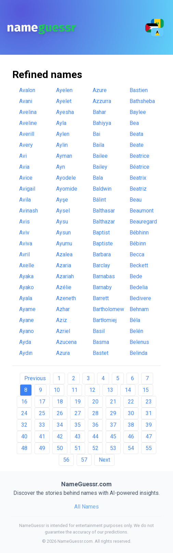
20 (95, 401)
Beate (137, 145)
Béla (135, 320)
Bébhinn (139, 232)
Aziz (61, 320)
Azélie (63, 287)
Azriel (63, 331)
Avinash (28, 210)
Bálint (99, 199)
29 (113, 413)
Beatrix (138, 178)
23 (149, 401)
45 (113, 436)
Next (104, 459)
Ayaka (26, 276)
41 (42, 436)
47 (149, 436)
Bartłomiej (105, 320)
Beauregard (143, 221)
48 (24, 448)
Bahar (99, 112)
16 (24, 401)
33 (42, 425)
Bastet (100, 353)
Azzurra (102, 101)
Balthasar (104, 210)
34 (60, 425)
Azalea (64, 254)
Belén (136, 331)
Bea (134, 123)
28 (95, 413)
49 (42, 448)
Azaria (63, 265)
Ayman (64, 156)
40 (24, 436)
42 (60, 436)
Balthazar (104, 221)
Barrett (101, 298)
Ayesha (65, 112)
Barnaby (102, 287)
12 (92, 390)
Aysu (62, 221)
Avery (26, 145)
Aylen (62, 134)
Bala (98, 178)
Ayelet (63, 101)
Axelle (26, 265)
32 (24, 425)
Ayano (26, 331)
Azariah (65, 276)
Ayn (60, 167)
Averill (26, 134)
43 (78, 436)
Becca (137, 254)
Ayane (26, 320)
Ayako (26, 287)
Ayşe (62, 199)
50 (60, 448)
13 (110, 390)
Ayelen (64, 90)
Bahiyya (102, 123)
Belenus (139, 342)
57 (84, 459)
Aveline (28, 123)
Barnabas (104, 276)
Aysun (63, 232)
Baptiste (103, 243)
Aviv (24, 232)
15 (146, 390)
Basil (99, 331)
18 (60, 401)
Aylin (62, 145)
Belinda (138, 353)
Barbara (102, 254)
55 (149, 448)
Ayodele (66, 178)
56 (66, 459)
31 (149, 413)
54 (131, 448)
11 (74, 390)
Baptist (101, 232)
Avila (25, 199)
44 (95, 436)
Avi (23, 156)
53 (113, 448)
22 (131, 401)
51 (78, 448)
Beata (136, 134)
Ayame (27, 309)
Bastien (139, 90)
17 (42, 401)
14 (128, 390)
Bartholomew (108, 309)
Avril (24, 254)
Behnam (139, 309)
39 (149, 425)
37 (113, 425)
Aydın (25, 353)
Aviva (25, 243)
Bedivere (140, 298)
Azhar (63, 309)
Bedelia (139, 287)
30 (131, 413)
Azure (100, 90)
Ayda (25, 342)
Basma (101, 342)
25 (42, 413)
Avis (24, 221)
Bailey (100, 167)
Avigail (27, 188)
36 (95, 425)
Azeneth (66, 298)
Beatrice (139, 156)
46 (131, 436)
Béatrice (139, 167)
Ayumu (64, 243)
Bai (96, 134)
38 (131, 425)
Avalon (27, 90)
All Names (86, 506)
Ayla (61, 123)
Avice (25, 178)
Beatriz (138, 188)
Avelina (28, 112)
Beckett (139, 265)
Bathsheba (142, 101)
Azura (63, 353)
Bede (136, 276)
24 (24, 413)
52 (95, 448)
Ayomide (66, 188)
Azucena (66, 342)
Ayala (25, 298)
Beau (136, 199)
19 (78, 401)
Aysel (63, 210)
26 (60, 413)
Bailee (100, 156)
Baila (98, 145)
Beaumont (142, 210)
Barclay (101, 265)
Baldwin (102, 188)
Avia (24, 167)
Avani (25, 101)
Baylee (138, 112)
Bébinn (138, 243)
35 (78, 425)
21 (113, 401)
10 (57, 390)
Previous (35, 378)
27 (78, 413)
